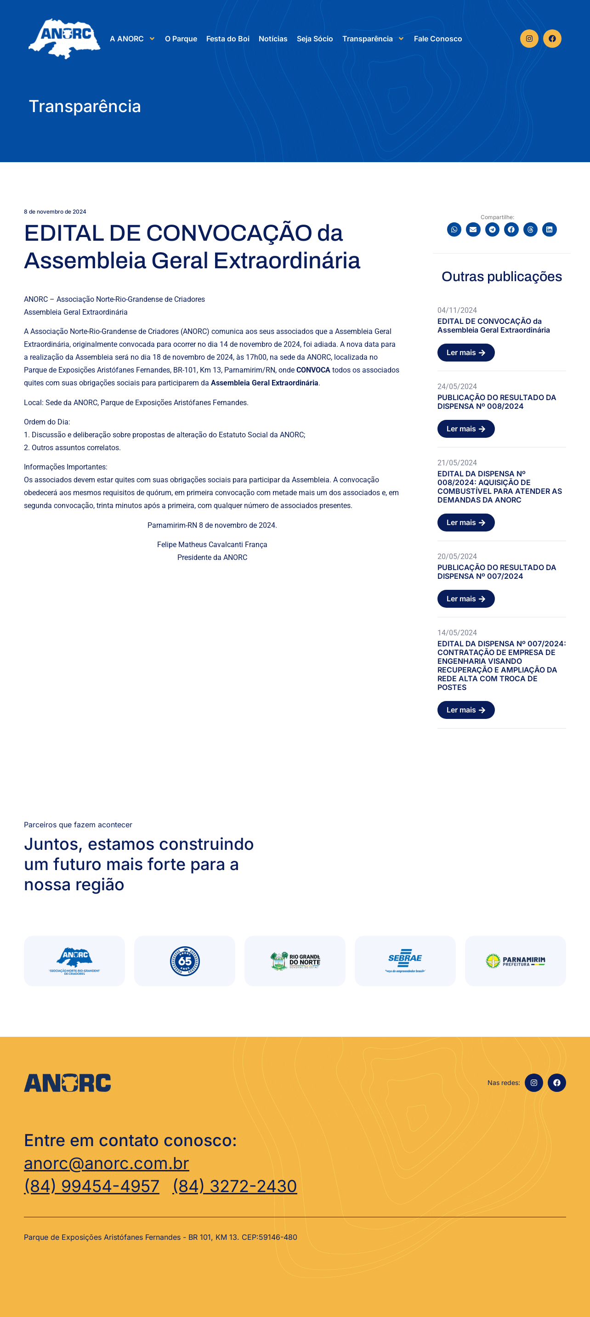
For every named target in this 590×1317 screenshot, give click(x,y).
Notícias (273, 38)
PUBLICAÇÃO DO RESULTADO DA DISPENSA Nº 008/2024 (496, 402)
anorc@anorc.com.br (106, 1163)
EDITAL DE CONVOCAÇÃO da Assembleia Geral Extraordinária (493, 325)
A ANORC (133, 38)
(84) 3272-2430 (234, 1186)
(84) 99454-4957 (91, 1186)
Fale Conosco (438, 38)
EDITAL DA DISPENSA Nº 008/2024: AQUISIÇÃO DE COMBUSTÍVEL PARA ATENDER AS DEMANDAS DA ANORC (499, 486)
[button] (454, 229)
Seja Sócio (315, 38)
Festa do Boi (228, 38)
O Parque (181, 38)
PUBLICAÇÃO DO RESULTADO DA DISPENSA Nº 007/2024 (496, 572)
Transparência (373, 38)
